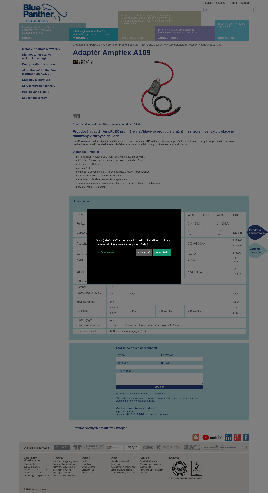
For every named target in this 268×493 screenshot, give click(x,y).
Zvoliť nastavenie (105, 252)
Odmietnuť (144, 252)
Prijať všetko (162, 252)
